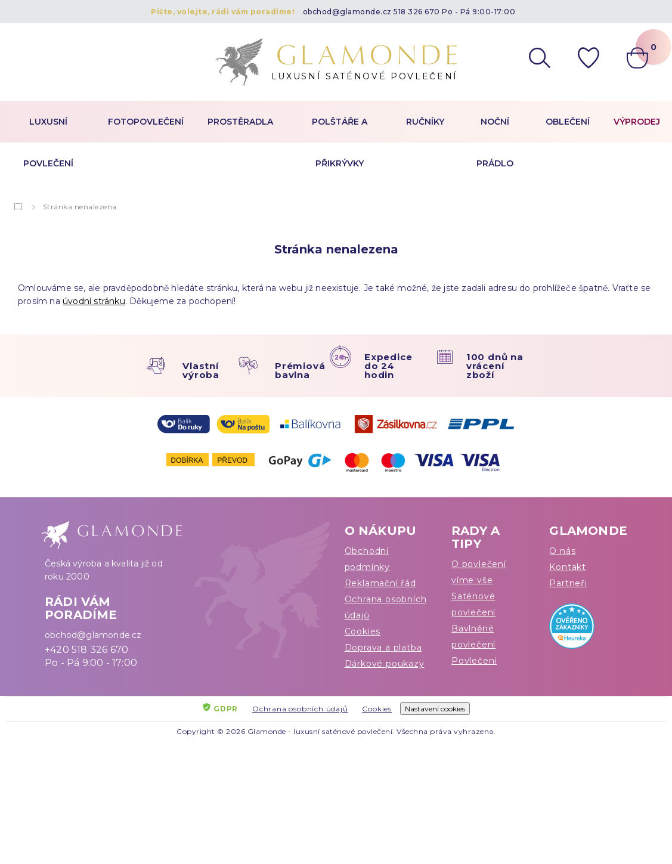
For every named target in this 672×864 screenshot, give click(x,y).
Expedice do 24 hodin (388, 365)
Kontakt (567, 567)
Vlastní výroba (200, 370)
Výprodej (637, 121)
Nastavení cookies (435, 708)
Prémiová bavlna (300, 370)
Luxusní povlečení (48, 142)
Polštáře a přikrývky (339, 142)
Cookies (363, 631)
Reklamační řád (380, 583)
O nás (562, 551)
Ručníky (425, 121)
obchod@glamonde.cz (347, 11)
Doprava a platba (383, 647)
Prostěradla (240, 121)
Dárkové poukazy (385, 663)
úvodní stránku (94, 301)
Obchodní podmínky (367, 559)
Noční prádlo (494, 142)
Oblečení (568, 121)
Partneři (568, 583)
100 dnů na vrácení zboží (495, 365)
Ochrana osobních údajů (386, 607)
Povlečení (474, 660)
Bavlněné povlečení (473, 636)
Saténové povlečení (473, 604)
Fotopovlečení (146, 121)
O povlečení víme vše (478, 572)
